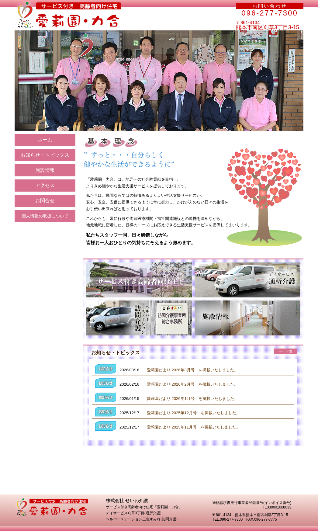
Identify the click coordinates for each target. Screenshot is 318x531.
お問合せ (45, 200)
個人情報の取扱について (45, 215)
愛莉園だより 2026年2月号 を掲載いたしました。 (192, 384)
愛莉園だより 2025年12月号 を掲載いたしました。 (193, 413)
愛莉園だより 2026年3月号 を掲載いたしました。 (192, 370)
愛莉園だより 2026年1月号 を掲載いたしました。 (192, 398)
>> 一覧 (286, 351)
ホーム (45, 139)
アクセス (45, 185)
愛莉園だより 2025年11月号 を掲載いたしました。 (193, 427)
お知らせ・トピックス (45, 155)
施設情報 (45, 170)
